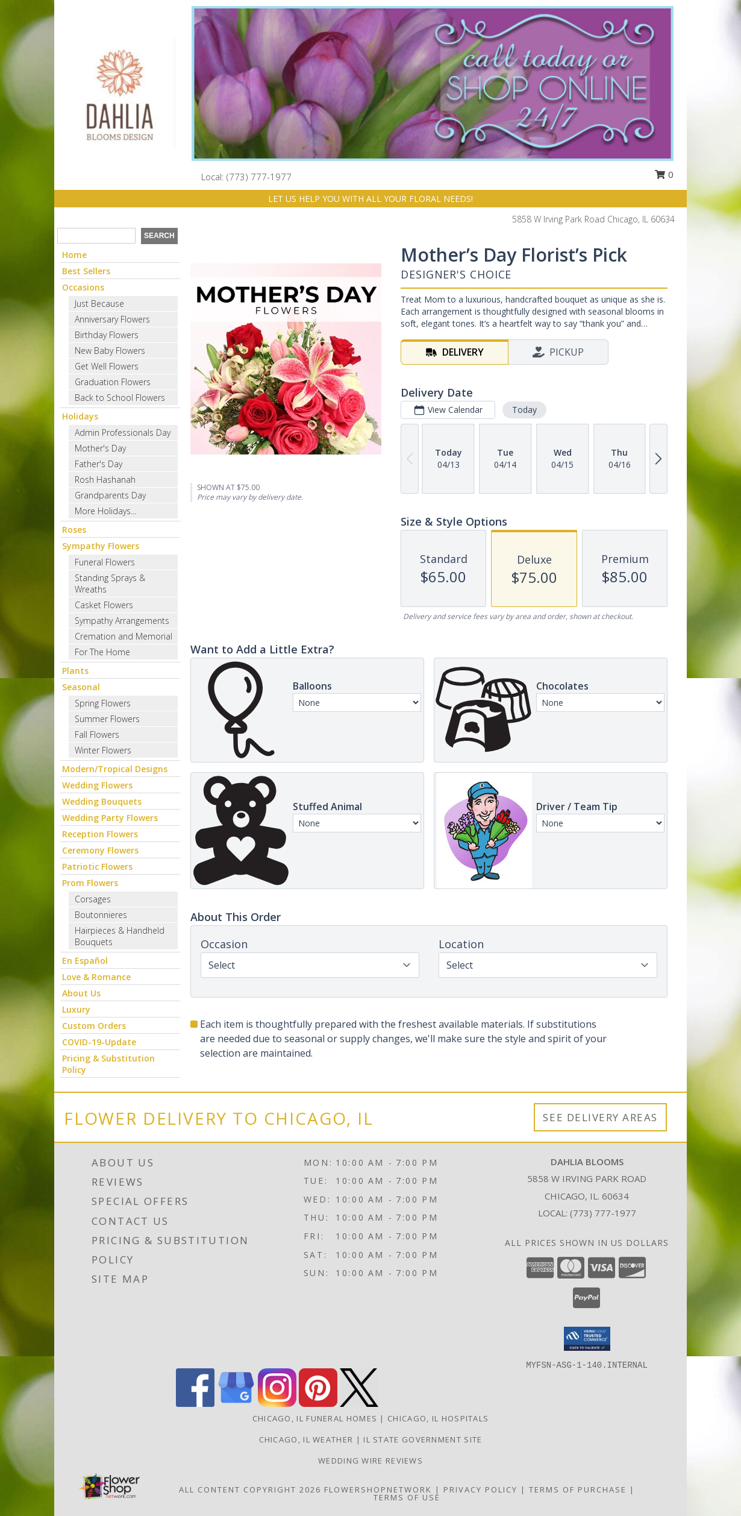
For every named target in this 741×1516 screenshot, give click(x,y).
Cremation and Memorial (123, 636)
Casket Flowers (104, 605)
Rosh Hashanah (105, 479)
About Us (81, 993)
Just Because (99, 303)
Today (524, 409)
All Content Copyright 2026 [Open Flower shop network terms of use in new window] (250, 1489)
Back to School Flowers (120, 397)
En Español (85, 960)
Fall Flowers (97, 734)
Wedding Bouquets (102, 801)
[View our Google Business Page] (236, 1403)
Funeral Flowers (105, 562)
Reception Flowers (100, 834)
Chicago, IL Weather (306, 1439)
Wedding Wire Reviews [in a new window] (370, 1460)
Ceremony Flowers (100, 850)
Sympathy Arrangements (122, 620)
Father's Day (98, 464)
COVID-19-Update (99, 1042)
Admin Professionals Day (122, 432)
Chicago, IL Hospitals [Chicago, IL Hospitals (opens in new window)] (438, 1418)
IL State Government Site (422, 1439)
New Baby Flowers (110, 350)
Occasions (83, 287)
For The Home (102, 652)
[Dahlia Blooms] (118, 92)
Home (74, 254)
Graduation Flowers (113, 382)
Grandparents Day (110, 495)
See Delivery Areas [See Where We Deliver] (600, 1117)
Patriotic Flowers (97, 866)
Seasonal (81, 687)
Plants (75, 670)
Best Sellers (86, 271)
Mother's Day (100, 448)
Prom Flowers (90, 883)
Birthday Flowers (107, 335)
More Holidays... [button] (105, 511)
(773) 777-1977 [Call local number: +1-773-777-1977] (259, 177)
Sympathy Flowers (100, 546)
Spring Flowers (103, 703)
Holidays (80, 416)
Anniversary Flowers (112, 319)
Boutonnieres (101, 914)
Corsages (93, 899)
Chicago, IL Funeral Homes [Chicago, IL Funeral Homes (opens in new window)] (315, 1418)
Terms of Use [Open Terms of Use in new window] (407, 1497)
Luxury (76, 1009)
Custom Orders (94, 1025)
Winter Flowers (103, 750)
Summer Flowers (107, 719)
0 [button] (664, 174)
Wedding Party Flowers (110, 817)
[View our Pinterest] (318, 1403)
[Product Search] (96, 236)
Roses (74, 529)
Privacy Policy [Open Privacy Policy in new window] (480, 1489)
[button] (587, 1339)
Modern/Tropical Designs (114, 769)
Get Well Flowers (107, 366)
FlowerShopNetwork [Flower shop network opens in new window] (378, 1489)
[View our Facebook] (195, 1403)
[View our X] (359, 1403)
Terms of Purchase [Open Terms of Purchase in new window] (578, 1489)
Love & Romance (96, 977)
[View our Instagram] (277, 1403)
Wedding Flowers (97, 785)
